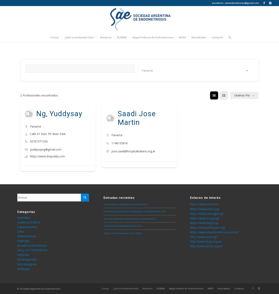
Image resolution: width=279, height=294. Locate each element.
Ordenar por (242, 95)
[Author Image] (29, 114)
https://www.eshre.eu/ (204, 204)
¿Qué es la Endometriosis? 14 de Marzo (123, 233)
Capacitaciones (27, 227)
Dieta (20, 231)
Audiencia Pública (28, 222)
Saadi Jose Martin (137, 118)
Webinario (23, 269)
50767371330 (39, 141)
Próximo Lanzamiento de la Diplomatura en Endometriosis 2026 (135, 211)
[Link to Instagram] (270, 3)
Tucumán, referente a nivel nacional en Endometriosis (129, 218)
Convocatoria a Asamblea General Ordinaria (125, 204)
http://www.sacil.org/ (203, 237)
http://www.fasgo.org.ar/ (206, 241)
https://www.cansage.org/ (207, 214)
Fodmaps (23, 241)
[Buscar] (228, 37)
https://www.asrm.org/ (204, 209)
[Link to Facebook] (264, 3)
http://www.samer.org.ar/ (206, 246)
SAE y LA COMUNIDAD (32, 250)
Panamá (35, 126)
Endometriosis (26, 236)
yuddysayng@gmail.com (45, 149)
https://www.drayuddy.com (47, 156)
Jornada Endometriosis (32, 245)
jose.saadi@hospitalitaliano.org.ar (133, 151)
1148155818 (119, 143)
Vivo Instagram (27, 264)
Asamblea (23, 218)
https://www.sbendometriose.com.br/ (214, 232)
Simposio (23, 255)
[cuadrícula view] (214, 95)
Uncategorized (26, 259)
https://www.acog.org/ (204, 218)
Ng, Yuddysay (59, 114)
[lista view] (224, 95)
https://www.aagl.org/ (204, 223)
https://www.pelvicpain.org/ (207, 227)
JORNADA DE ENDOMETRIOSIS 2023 (123, 226)
